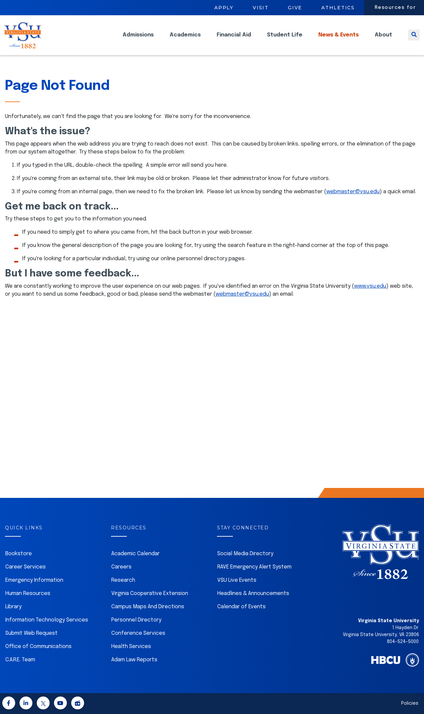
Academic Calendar (135, 554)
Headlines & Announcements (253, 593)
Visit (261, 8)
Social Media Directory (245, 554)
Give (295, 8)
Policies (409, 703)
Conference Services (138, 633)
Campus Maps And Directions (147, 607)
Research (123, 580)
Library (13, 607)
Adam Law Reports (134, 660)
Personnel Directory (136, 620)
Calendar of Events (241, 607)
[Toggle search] (414, 39)
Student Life (284, 40)
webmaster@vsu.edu (353, 192)
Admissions (138, 40)
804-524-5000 (403, 641)
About (383, 40)
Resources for (395, 7)
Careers (121, 567)
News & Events (338, 40)
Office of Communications (38, 646)
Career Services (25, 567)
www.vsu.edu (370, 286)
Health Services (131, 646)
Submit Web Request (31, 633)
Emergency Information (34, 580)
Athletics (338, 8)
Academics (185, 40)
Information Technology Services (46, 620)
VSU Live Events (236, 580)
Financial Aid (234, 40)
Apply (224, 8)
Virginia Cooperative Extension (149, 593)
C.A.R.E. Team (20, 660)
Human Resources (27, 593)
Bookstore (18, 554)
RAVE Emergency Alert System (254, 567)
